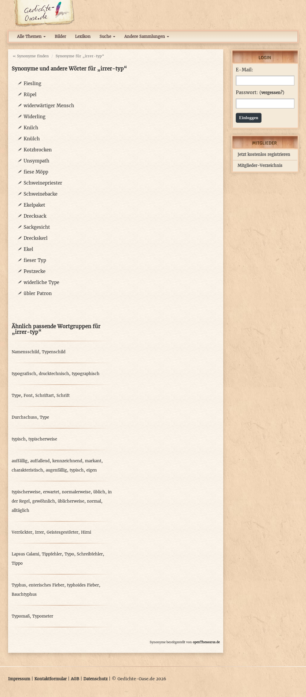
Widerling (34, 116)
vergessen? (271, 92)
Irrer (39, 532)
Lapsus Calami (25, 554)
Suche (107, 36)
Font (28, 395)
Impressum (19, 678)
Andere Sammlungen (146, 36)
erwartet (51, 492)
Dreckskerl (36, 238)
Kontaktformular (50, 678)
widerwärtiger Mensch (49, 105)
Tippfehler (52, 554)
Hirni (86, 532)
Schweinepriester (43, 183)
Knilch (31, 128)
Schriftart (44, 395)
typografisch (24, 373)
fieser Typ (35, 260)
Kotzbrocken (38, 150)
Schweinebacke (40, 194)
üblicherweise (71, 501)
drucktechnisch (54, 373)
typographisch (86, 373)
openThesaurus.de (206, 642)
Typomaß (21, 616)
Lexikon (83, 36)
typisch (19, 439)
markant (93, 460)
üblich (99, 492)
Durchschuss (24, 417)
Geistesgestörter (62, 532)
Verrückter (22, 532)
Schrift (63, 395)
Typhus (19, 585)
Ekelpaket (34, 205)
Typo (69, 554)
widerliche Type (41, 282)
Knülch (32, 139)
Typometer (42, 616)
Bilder (60, 36)
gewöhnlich (43, 501)
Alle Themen (31, 36)
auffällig (19, 460)
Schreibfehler (90, 554)
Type (16, 395)
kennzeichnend (67, 460)
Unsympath (36, 161)
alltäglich (20, 510)
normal (94, 501)
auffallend (40, 460)
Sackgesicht (37, 227)
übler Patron (38, 293)
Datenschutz (95, 678)
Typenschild (53, 351)
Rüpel (30, 94)
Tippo (17, 563)
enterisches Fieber (46, 585)
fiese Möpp (36, 172)
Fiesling (32, 83)
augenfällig (56, 470)
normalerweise (76, 492)
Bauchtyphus (24, 594)
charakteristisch (27, 470)
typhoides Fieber (83, 585)
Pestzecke (34, 271)
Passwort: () (260, 92)
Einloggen (248, 117)
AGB (75, 678)
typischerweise (42, 439)
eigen (91, 470)
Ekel (28, 249)
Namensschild (25, 351)
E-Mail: (244, 70)
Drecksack (35, 216)
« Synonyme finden (31, 56)
